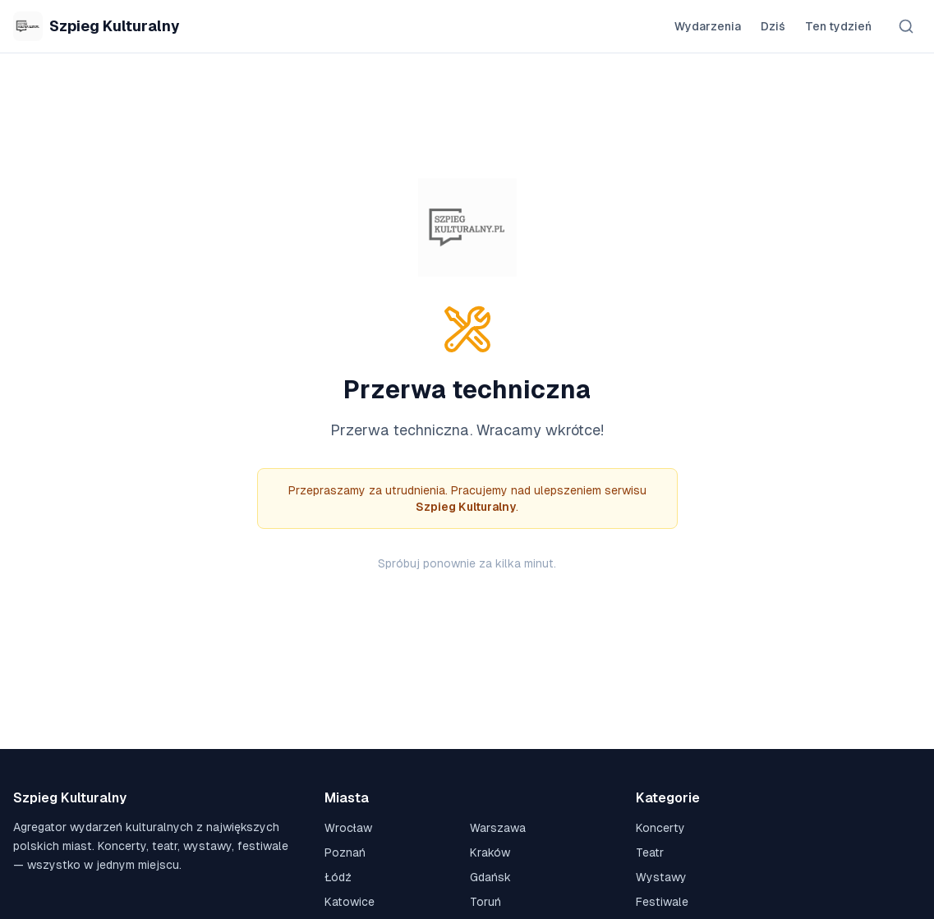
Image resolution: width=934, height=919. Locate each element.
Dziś (773, 26)
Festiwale (662, 901)
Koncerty (660, 827)
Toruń (485, 901)
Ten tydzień (838, 26)
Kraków (490, 852)
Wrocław (348, 827)
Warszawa (498, 827)
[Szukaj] (906, 26)
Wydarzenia (707, 26)
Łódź (338, 877)
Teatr (650, 852)
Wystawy (661, 877)
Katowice (349, 901)
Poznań (345, 852)
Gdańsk (490, 877)
